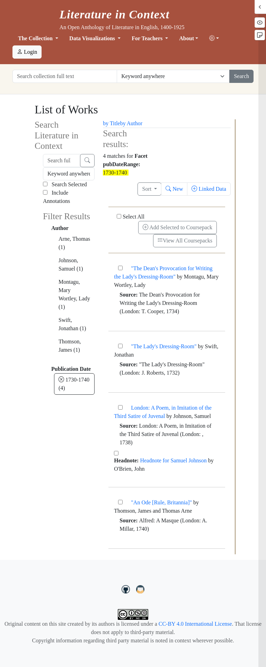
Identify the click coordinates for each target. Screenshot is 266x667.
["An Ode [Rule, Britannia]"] (120, 502)
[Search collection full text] (64, 76)
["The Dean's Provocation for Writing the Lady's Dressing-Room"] (120, 268)
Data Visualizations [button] (92, 38)
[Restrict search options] (173, 76)
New (174, 189)
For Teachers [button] (148, 38)
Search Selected (65, 184)
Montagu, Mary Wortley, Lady (74, 294)
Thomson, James (70, 346)
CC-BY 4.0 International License (195, 624)
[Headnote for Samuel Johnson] (116, 453)
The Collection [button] (36, 38)
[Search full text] (61, 160)
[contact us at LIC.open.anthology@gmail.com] (140, 588)
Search (241, 76)
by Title (111, 123)
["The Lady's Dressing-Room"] (120, 346)
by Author (131, 123)
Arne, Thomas (74, 243)
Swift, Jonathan (72, 324)
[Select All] (119, 216)
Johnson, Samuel (71, 264)
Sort (147, 189)
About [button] (186, 38)
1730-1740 (74, 384)
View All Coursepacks (185, 240)
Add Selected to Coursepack (177, 227)
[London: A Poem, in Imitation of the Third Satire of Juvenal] (120, 407)
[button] (214, 38)
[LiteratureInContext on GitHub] (126, 588)
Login (27, 52)
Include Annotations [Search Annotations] (56, 197)
